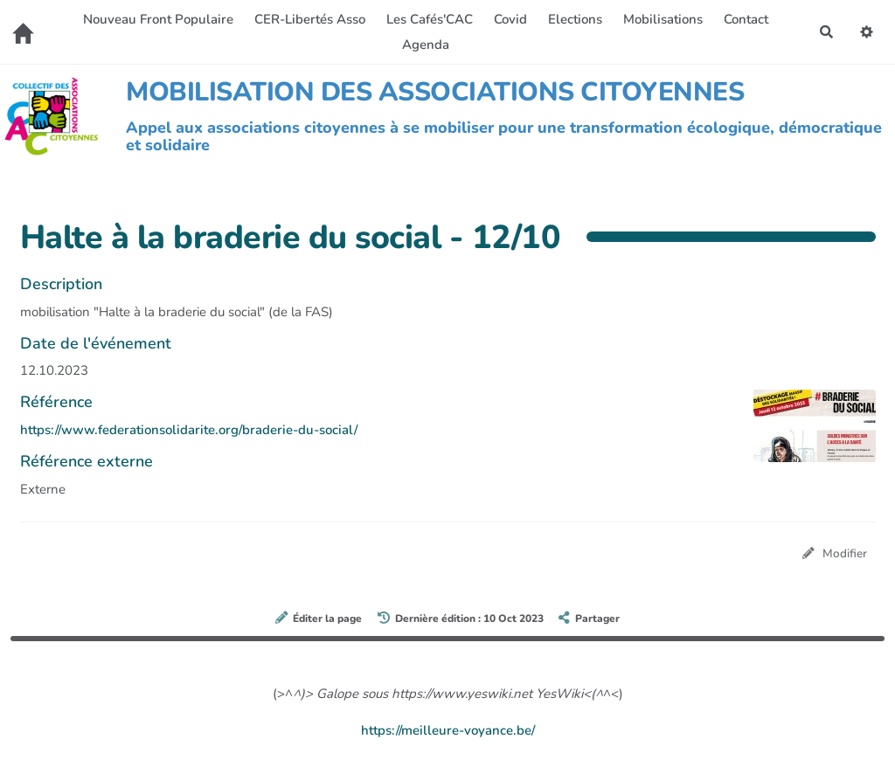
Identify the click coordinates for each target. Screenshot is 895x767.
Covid (510, 19)
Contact (746, 19)
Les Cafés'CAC (429, 19)
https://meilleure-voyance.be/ (448, 730)
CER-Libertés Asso (309, 19)
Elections (575, 19)
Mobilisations (663, 19)
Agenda (425, 44)
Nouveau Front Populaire (158, 19)
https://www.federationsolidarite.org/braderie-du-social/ (188, 430)
